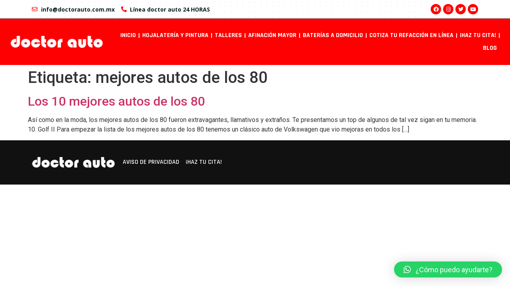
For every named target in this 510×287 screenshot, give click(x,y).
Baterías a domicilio (333, 35)
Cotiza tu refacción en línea (411, 35)
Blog (490, 48)
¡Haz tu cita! (478, 35)
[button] (448, 269)
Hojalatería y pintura (175, 35)
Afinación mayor (272, 35)
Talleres (228, 35)
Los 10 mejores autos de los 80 (116, 101)
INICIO (128, 35)
